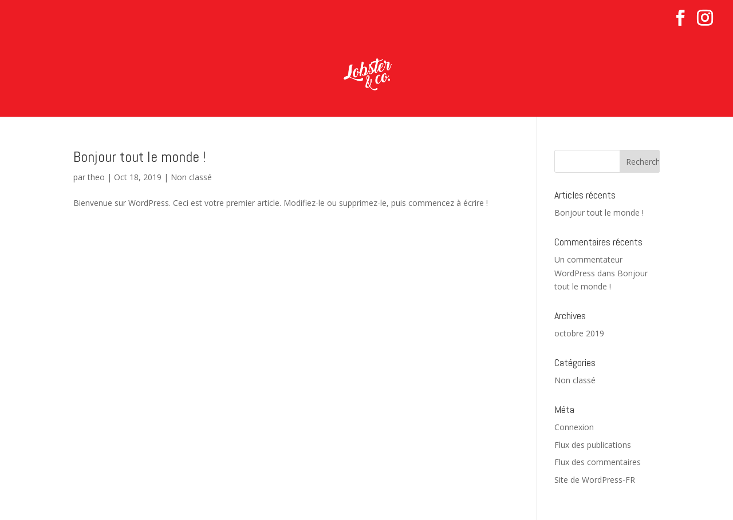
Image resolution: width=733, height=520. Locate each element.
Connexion (574, 427)
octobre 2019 (579, 333)
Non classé (191, 177)
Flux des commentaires (597, 462)
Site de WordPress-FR (594, 479)
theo (96, 177)
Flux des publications (592, 444)
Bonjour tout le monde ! (139, 157)
